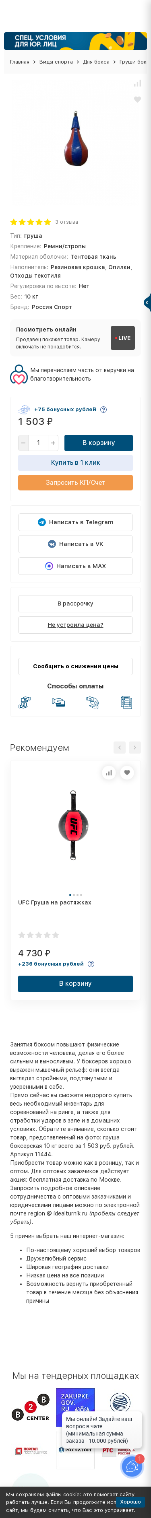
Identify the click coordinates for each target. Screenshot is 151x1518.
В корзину (99, 443)
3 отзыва (66, 222)
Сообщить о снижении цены (75, 666)
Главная (19, 62)
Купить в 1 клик (75, 462)
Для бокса (96, 62)
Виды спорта (56, 62)
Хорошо (130, 1502)
